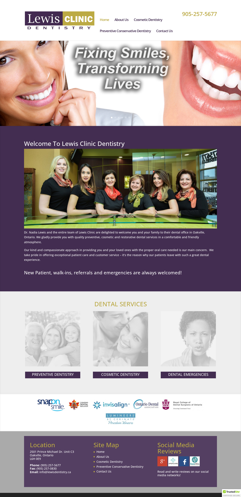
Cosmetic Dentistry (148, 20)
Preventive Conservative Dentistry (125, 31)
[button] (231, 493)
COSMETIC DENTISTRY (120, 374)
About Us (121, 20)
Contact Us (164, 31)
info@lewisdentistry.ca (55, 472)
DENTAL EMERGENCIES (188, 374)
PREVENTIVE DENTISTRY (53, 374)
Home (104, 20)
